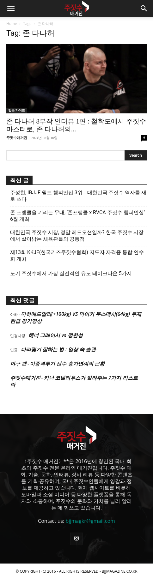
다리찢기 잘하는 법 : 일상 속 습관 (58, 349)
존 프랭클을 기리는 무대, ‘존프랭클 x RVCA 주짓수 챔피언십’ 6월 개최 (77, 215)
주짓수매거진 (16, 138)
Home (11, 23)
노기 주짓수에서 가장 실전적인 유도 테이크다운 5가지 (71, 273)
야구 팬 (18, 363)
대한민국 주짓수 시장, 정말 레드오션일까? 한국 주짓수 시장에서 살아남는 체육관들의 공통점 (77, 235)
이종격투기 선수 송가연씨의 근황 (67, 363)
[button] (11, 8)
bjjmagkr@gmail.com (90, 520)
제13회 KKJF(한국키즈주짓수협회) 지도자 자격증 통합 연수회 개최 (77, 255)
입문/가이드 (16, 110)
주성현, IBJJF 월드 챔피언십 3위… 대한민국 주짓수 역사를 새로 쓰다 (78, 196)
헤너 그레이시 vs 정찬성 (55, 335)
